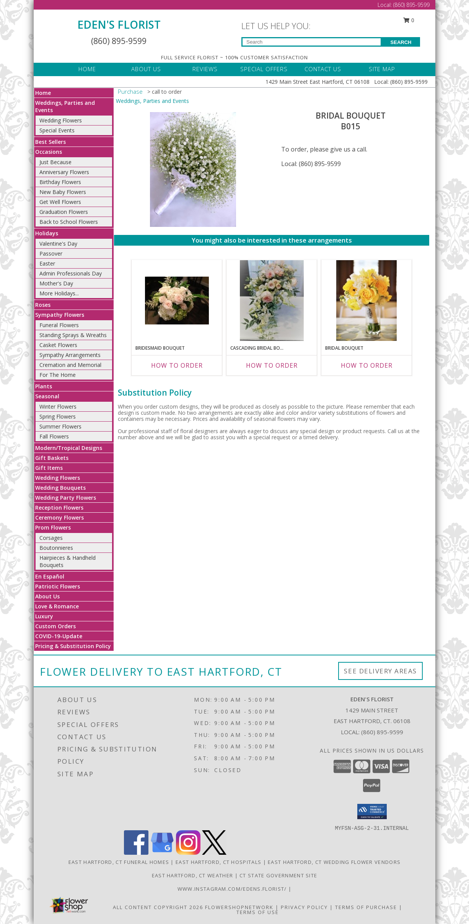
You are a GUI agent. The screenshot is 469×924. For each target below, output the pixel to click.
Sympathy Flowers (59, 314)
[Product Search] (311, 42)
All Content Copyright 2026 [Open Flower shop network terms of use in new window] (158, 907)
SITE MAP (382, 69)
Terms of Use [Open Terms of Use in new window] (257, 912)
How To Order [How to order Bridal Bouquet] (366, 365)
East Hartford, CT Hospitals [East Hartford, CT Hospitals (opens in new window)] (218, 862)
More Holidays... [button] (59, 293)
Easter (47, 263)
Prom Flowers (53, 527)
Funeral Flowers (59, 325)
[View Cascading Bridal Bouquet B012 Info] (272, 300)
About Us (47, 596)
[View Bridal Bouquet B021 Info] (366, 300)
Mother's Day (56, 283)
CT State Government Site (278, 875)
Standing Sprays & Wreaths (73, 335)
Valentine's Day (58, 243)
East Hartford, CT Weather (192, 875)
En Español (49, 576)
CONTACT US (323, 69)
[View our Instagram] (188, 852)
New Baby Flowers (62, 192)
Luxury (44, 616)
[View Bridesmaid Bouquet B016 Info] (177, 300)
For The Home (57, 374)
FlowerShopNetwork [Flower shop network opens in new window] (239, 907)
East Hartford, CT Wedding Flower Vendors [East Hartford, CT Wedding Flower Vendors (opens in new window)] (334, 862)
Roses (42, 304)
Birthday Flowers (60, 182)
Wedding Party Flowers (65, 497)
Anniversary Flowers (64, 172)
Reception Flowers (59, 507)
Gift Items (49, 467)
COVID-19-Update (58, 636)
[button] (372, 811)
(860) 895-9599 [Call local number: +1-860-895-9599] (382, 732)
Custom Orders (55, 626)
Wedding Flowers (60, 120)
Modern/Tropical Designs (68, 447)
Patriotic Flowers (57, 586)
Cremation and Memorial (70, 364)
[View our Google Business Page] (162, 852)
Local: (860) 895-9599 (311, 164)
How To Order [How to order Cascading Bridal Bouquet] (272, 365)
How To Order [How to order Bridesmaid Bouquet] (177, 365)
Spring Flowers (57, 416)
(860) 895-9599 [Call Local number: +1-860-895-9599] (411, 4)
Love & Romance (57, 606)
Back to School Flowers (68, 221)
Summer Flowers (60, 426)
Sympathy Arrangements (70, 355)
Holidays (46, 233)
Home (43, 92)
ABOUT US (146, 69)
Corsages (51, 537)
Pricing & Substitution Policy (73, 646)
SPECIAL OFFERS (264, 69)
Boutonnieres (56, 547)
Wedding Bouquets (60, 487)
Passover (50, 253)
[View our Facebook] (136, 852)
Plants (43, 386)
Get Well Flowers (60, 201)
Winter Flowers (58, 406)
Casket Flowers (58, 345)
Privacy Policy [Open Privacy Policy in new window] (304, 907)
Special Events (57, 130)
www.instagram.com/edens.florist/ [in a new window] (233, 888)
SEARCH (401, 42)
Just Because (55, 162)
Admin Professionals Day (70, 273)
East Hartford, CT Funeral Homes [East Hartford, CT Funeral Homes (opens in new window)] (118, 862)
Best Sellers (50, 141)
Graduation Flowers (63, 211)
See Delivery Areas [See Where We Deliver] (380, 671)
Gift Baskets (51, 457)
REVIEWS (205, 69)
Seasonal (47, 396)
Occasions (48, 151)
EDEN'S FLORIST (119, 24)
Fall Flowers (54, 436)
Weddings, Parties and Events (152, 100)
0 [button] (409, 20)
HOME (87, 69)
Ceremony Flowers (59, 517)
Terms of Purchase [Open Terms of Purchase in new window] (366, 907)
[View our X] (214, 852)
